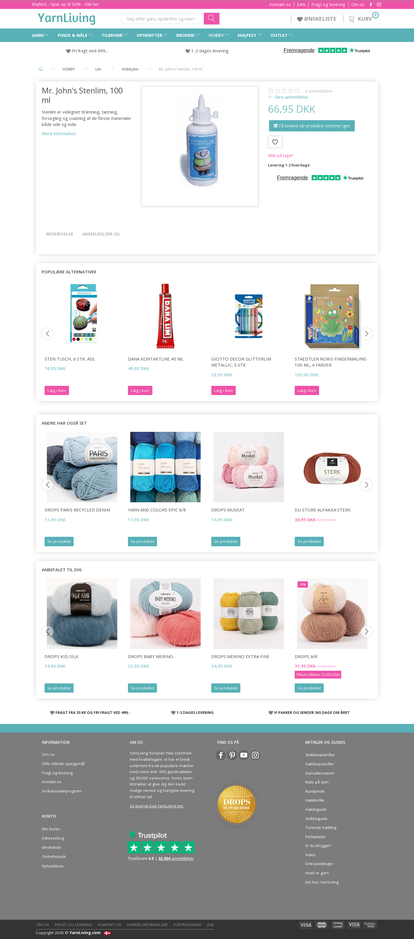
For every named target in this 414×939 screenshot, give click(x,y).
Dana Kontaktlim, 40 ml (155, 359)
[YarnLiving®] (67, 17)
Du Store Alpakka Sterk (323, 510)
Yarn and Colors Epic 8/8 (157, 510)
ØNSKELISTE (317, 18)
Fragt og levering (328, 4)
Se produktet (59, 541)
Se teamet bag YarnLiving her (156, 805)
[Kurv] (363, 18)
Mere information (59, 133)
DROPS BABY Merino (150, 656)
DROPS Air (306, 656)
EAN (301, 4)
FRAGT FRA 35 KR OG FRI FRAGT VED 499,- (92, 712)
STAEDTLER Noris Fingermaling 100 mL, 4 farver (330, 362)
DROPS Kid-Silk (61, 656)
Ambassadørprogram (62, 791)
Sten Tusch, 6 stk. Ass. (70, 359)
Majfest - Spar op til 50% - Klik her (65, 4)
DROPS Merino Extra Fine (240, 656)
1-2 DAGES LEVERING (195, 712)
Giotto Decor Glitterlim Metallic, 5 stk (241, 362)
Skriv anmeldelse (291, 97)
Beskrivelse (59, 234)
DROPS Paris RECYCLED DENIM (77, 510)
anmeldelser (319, 91)
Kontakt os (280, 4)
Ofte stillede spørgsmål (63, 763)
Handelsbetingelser (147, 924)
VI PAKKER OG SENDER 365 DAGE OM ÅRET (312, 712)
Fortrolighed (187, 924)
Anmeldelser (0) (101, 234)
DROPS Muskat (228, 510)
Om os (358, 4)
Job (210, 924)
